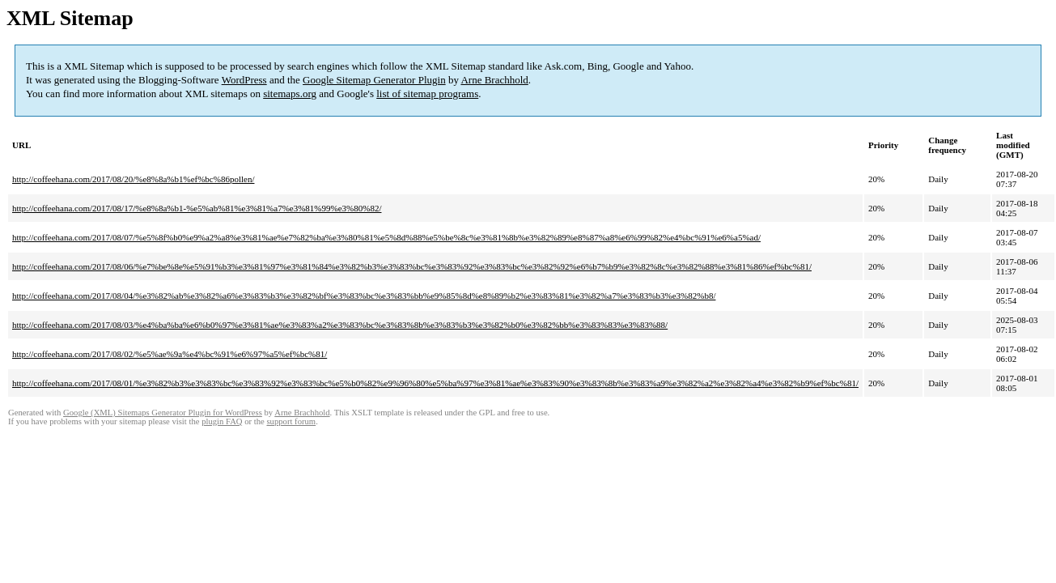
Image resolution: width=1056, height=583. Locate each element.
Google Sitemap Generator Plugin (374, 80)
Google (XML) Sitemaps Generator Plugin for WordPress (162, 412)
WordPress (244, 80)
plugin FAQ (221, 421)
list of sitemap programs (427, 93)
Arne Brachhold (494, 80)
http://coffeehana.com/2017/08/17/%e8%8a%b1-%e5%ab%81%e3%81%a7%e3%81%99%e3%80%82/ (196, 208)
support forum (291, 421)
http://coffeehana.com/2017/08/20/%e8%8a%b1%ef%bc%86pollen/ (133, 179)
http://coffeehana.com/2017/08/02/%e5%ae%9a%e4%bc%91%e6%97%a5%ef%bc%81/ (169, 354)
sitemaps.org (289, 93)
